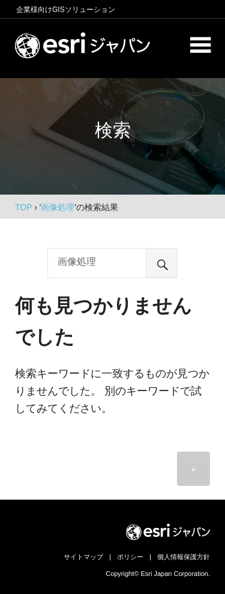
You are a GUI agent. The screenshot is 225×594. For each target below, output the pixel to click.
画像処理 (57, 207)
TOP (23, 207)
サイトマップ (83, 556)
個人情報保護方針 (183, 556)
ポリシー (130, 556)
